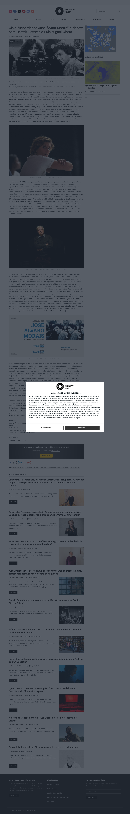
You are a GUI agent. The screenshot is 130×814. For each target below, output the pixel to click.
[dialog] (65, 407)
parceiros (46, 396)
